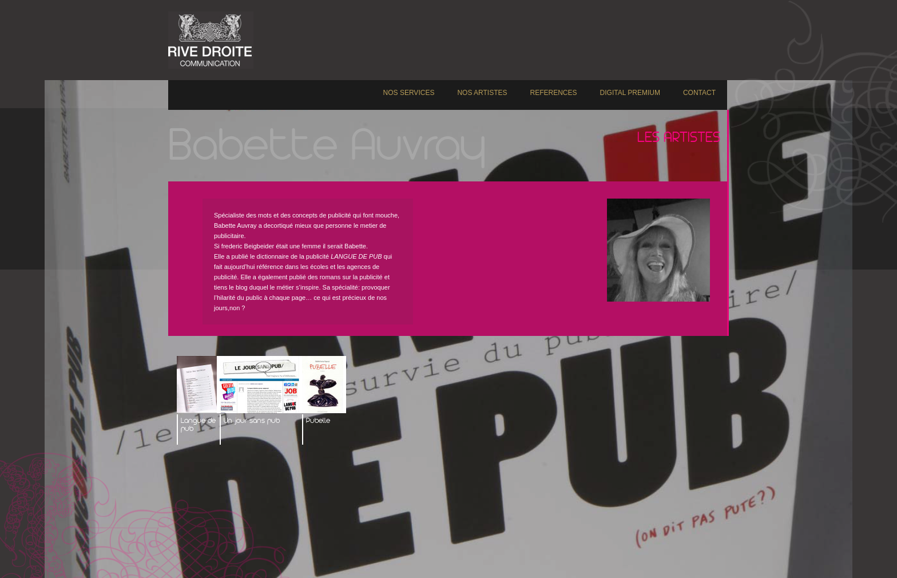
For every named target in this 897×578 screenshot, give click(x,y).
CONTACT (699, 93)
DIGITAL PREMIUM (630, 93)
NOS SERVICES (409, 93)
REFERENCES (553, 93)
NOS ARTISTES (482, 93)
